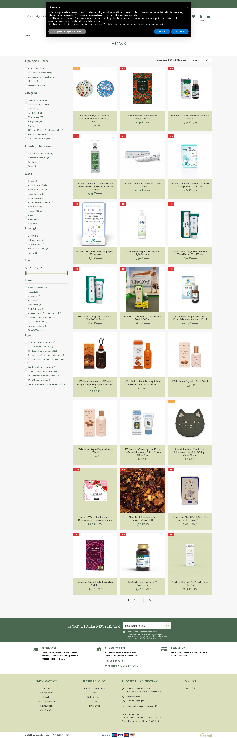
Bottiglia (33, 235)
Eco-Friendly (35, 113)
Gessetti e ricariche (39, 157)
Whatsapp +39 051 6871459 (121, 665)
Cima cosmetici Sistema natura (44, 313)
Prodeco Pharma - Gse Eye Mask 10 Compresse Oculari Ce (190, 185)
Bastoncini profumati (40, 72)
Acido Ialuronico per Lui (40, 202)
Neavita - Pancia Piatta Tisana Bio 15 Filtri (95, 583)
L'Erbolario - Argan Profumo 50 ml (190, 381)
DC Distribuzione (37, 321)
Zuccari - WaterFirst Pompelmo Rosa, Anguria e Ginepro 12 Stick (95, 518)
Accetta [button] (180, 31)
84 (150, 600)
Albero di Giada (36, 211)
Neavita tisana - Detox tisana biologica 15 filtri (142, 117)
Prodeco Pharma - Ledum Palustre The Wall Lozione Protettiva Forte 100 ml (95, 186)
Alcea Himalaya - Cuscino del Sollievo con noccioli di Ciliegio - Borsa (95, 118)
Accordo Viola (36, 194)
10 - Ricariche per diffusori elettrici (46, 384)
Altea (32, 215)
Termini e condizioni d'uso (46, 701)
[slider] (25, 273)
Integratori (35, 121)
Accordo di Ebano (37, 189)
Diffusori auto (36, 240)
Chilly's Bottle (36, 308)
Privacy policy (46, 705)
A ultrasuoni (36, 68)
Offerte (46, 697)
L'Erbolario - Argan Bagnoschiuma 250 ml (95, 450)
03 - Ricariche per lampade (42, 350)
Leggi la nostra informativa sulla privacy (145, 638)
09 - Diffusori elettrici (39, 380)
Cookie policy (46, 710)
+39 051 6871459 (136, 701)
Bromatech (34, 304)
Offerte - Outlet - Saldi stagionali (45, 130)
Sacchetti (34, 162)
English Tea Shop (37, 326)
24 (208, 60)
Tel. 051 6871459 (115, 660)
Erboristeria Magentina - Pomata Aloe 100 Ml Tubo (95, 318)
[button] (187, 7)
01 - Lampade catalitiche (41, 342)
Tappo (32, 252)
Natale (33, 125)
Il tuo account (94, 681)
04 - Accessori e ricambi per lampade (46, 355)
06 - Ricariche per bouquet (42, 367)
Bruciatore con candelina (41, 76)
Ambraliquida (35, 219)
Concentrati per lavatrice (41, 153)
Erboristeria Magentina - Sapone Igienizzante (142, 253)
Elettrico (33, 81)
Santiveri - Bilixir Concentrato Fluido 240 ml (190, 117)
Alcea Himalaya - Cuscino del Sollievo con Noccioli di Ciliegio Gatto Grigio (190, 452)
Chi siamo (46, 688)
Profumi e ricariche (38, 248)
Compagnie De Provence (42, 317)
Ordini (94, 692)
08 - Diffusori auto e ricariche (43, 375)
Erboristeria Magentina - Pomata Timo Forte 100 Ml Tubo (190, 253)
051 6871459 (133, 696)
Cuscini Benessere (38, 104)
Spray (32, 166)
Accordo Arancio (37, 185)
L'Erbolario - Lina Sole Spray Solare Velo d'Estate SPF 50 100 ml (142, 382)
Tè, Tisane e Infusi (39, 138)
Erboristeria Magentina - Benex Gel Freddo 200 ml (142, 318)
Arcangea (34, 296)
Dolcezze (33, 108)
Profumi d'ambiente (40, 134)
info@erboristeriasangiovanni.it (142, 706)
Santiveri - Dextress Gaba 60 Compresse (142, 583)
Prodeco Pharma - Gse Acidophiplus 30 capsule (95, 253)
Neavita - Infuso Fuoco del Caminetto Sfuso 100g (142, 518)
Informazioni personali (94, 688)
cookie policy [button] (132, 15)
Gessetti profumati (39, 85)
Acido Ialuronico (37, 198)
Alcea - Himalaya (37, 287)
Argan (32, 223)
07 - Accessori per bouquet (42, 371)
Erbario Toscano (37, 330)
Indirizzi (94, 701)
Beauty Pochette (37, 100)
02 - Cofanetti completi (40, 346)
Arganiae (33, 300)
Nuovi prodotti (46, 692)
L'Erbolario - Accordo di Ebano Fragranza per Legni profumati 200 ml (95, 384)
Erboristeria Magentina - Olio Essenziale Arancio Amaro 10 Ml (190, 318)
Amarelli (33, 292)
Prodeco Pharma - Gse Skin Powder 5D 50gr (190, 583)
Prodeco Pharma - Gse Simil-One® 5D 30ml (142, 185)
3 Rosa (32, 181)
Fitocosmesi (36, 117)
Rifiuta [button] (162, 31)
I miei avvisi (94, 705)
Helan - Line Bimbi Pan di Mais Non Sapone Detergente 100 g (190, 518)
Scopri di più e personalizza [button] (67, 31)
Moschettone (36, 244)
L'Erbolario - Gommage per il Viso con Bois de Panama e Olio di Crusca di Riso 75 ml (142, 452)
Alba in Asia (35, 206)
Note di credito (94, 697)
